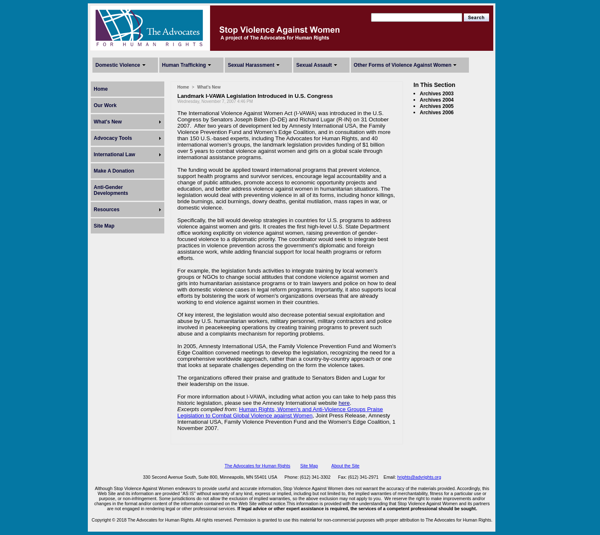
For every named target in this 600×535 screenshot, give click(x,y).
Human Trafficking (184, 65)
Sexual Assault (314, 65)
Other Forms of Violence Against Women (402, 65)
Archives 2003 (437, 94)
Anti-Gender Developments (111, 190)
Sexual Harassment (251, 65)
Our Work (105, 105)
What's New (108, 122)
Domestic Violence (117, 65)
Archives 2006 (437, 112)
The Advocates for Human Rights (257, 465)
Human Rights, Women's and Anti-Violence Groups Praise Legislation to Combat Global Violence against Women (280, 412)
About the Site (346, 465)
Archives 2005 (437, 106)
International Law (114, 154)
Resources (106, 209)
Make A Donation (114, 171)
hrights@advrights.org (419, 477)
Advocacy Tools (113, 138)
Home (101, 89)
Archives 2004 (437, 100)
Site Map (104, 226)
